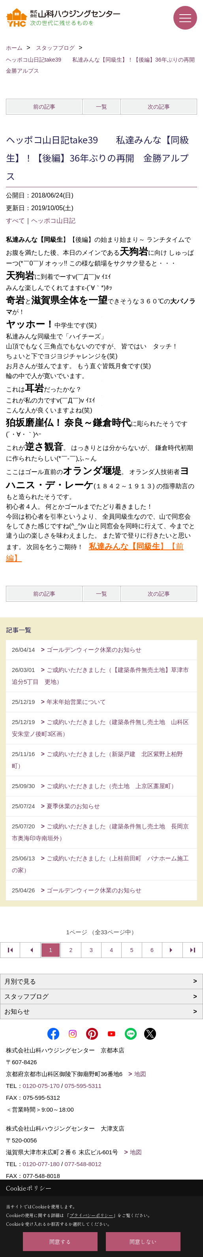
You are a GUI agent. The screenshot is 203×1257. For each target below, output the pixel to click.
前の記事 (44, 106)
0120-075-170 (41, 1085)
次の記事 (159, 106)
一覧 (101, 106)
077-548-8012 (82, 1164)
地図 (140, 1074)
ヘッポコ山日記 (53, 220)
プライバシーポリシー (91, 1215)
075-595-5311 (82, 1085)
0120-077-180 (41, 1164)
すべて (15, 220)
